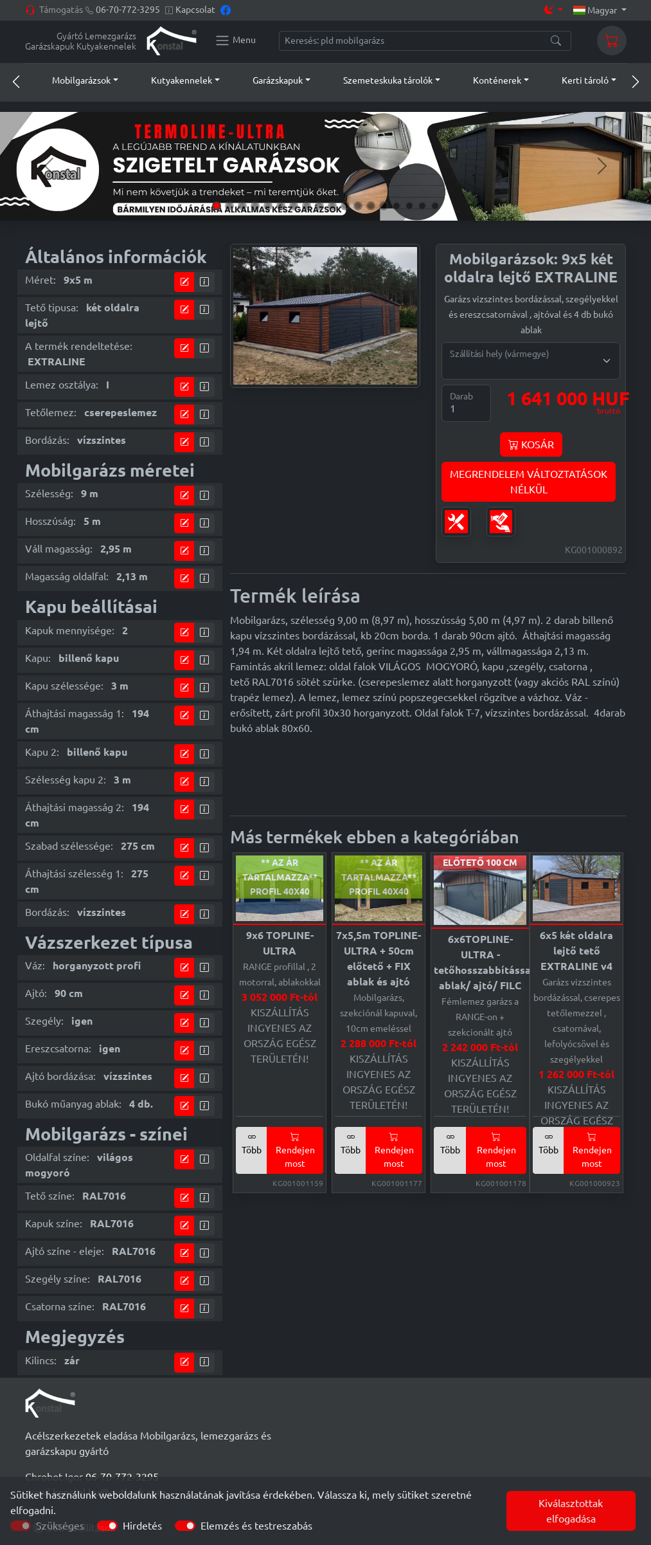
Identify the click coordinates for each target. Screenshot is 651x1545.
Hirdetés (142, 1525)
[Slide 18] (435, 205)
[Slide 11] (345, 205)
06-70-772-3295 (128, 10)
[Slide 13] (370, 205)
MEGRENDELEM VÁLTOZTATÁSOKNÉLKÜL (528, 481)
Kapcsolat (195, 10)
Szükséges (60, 1525)
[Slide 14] (383, 205)
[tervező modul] (184, 282)
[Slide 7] (293, 205)
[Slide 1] (216, 205)
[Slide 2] (229, 205)
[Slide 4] (255, 205)
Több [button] (252, 1143)
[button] (73, 80)
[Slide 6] (280, 205)
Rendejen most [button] (295, 1150)
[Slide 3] (242, 205)
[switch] (107, 1526)
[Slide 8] (306, 205)
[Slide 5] (267, 205)
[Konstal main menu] (235, 40)
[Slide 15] (396, 205)
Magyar (596, 10)
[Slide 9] (319, 205)
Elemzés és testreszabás (256, 1525)
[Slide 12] (357, 205)
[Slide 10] (332, 205)
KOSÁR (531, 444)
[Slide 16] (409, 205)
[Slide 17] (422, 205)
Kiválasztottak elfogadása (571, 1510)
